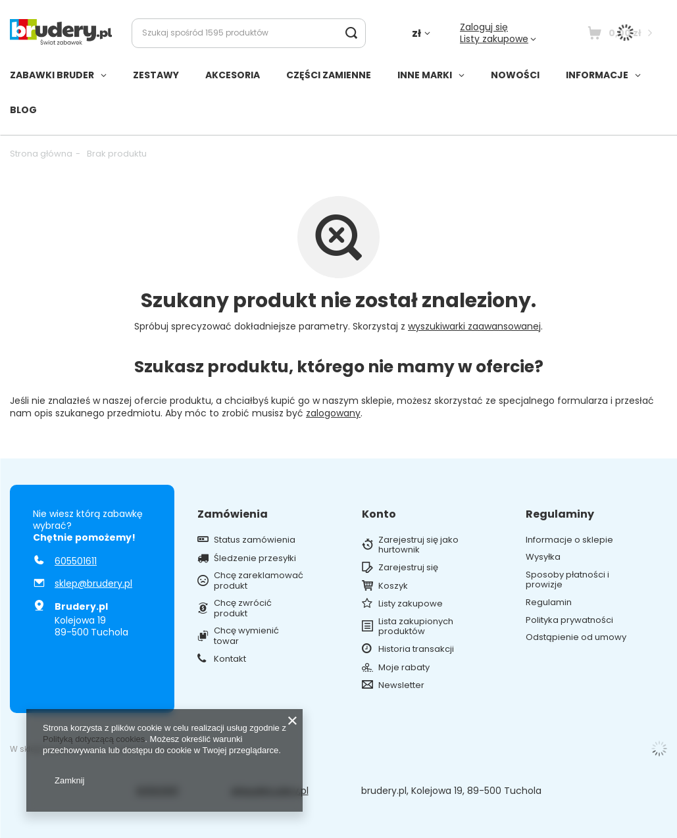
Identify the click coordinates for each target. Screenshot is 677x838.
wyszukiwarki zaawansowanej (474, 326)
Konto (379, 515)
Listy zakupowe (494, 38)
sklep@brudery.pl (93, 583)
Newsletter (401, 685)
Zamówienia (232, 515)
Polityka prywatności (569, 620)
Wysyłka (543, 557)
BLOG (23, 109)
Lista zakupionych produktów (415, 626)
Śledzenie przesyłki (255, 558)
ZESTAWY (156, 75)
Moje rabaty (404, 667)
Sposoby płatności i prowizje (567, 580)
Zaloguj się (484, 27)
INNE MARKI (424, 75)
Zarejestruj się (408, 567)
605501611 (76, 561)
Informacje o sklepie (569, 540)
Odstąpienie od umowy (576, 637)
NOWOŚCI (515, 75)
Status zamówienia (254, 540)
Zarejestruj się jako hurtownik (418, 545)
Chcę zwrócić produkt (243, 608)
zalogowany (333, 413)
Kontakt (230, 659)
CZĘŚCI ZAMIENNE (328, 75)
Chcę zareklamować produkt (258, 580)
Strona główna (41, 153)
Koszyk (393, 586)
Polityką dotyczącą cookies (94, 739)
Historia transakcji (416, 649)
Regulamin (549, 602)
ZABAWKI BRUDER (52, 75)
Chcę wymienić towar (246, 636)
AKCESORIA (232, 75)
